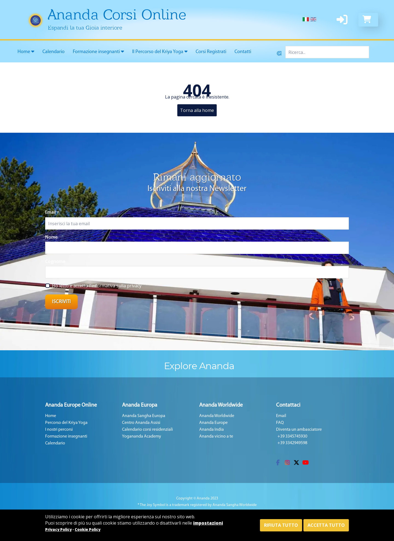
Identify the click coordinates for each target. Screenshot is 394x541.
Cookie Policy (87, 529)
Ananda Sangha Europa (143, 416)
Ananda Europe (213, 423)
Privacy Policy (58, 529)
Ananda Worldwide (216, 416)
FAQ (280, 423)
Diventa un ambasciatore (299, 429)
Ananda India (211, 429)
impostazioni (208, 523)
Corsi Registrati (211, 51)
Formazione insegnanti (98, 51)
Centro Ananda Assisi (141, 423)
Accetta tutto (326, 525)
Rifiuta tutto (281, 525)
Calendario (53, 51)
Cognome (55, 261)
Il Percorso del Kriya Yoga (159, 51)
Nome (51, 237)
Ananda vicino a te (216, 436)
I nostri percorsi (59, 429)
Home (26, 51)
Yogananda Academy (141, 436)
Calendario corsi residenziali (147, 429)
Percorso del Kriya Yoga (66, 423)
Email (52, 212)
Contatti (242, 51)
